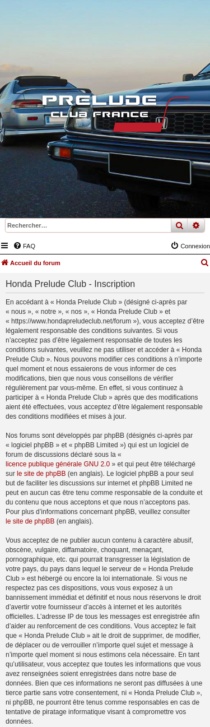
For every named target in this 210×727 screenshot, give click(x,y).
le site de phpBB (41, 474)
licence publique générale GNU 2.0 (58, 464)
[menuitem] (24, 246)
